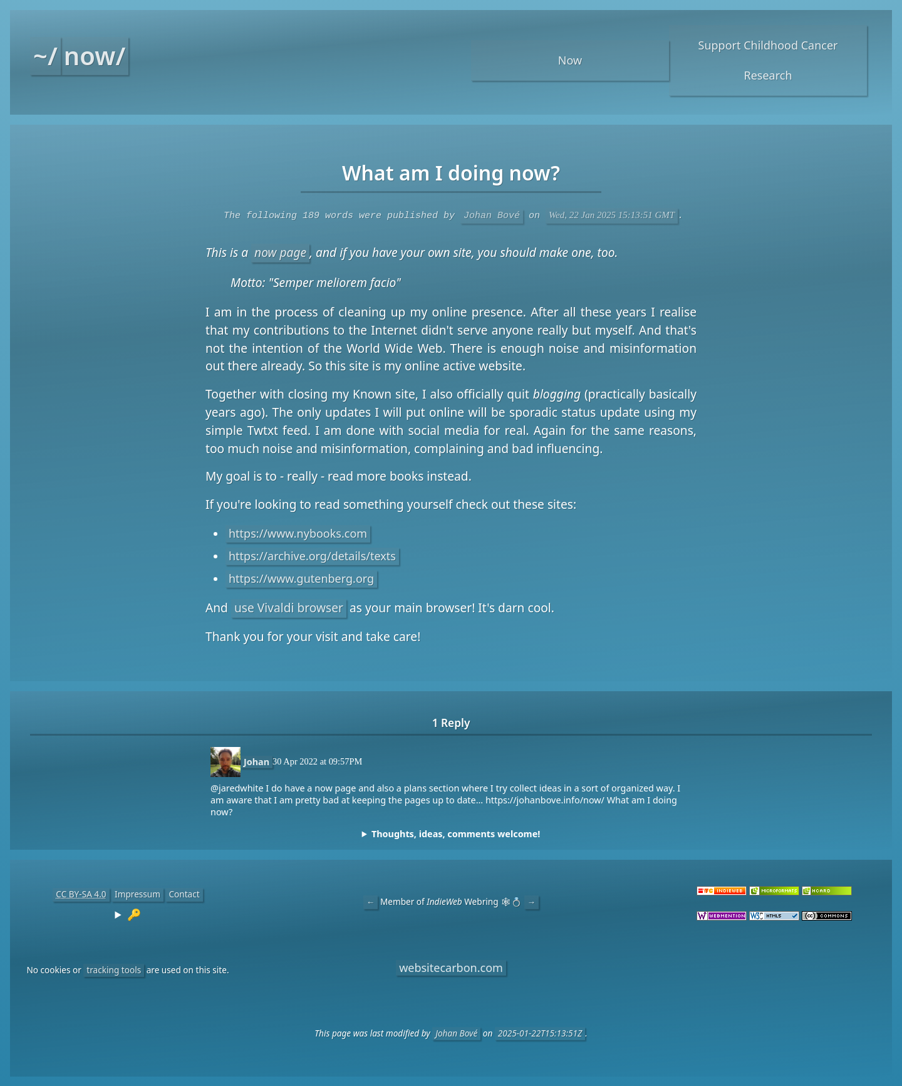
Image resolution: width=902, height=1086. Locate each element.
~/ (45, 55)
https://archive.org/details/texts (312, 555)
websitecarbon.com (451, 966)
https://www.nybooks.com (298, 532)
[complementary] (451, 833)
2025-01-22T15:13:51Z (540, 1032)
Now (570, 60)
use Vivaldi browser (288, 606)
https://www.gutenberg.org (301, 577)
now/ (95, 55)
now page (280, 251)
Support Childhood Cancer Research (768, 60)
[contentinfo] (128, 913)
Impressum (137, 893)
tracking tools (113, 969)
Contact (183, 893)
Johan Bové (492, 215)
